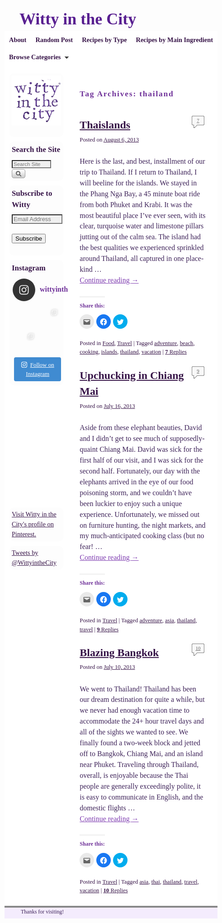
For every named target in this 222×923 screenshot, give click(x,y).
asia (169, 620)
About (17, 39)
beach (187, 343)
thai (155, 882)
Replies (176, 352)
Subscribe (28, 238)
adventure (165, 343)
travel (86, 629)
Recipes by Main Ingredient (174, 39)
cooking (89, 352)
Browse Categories (37, 59)
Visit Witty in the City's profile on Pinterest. (34, 524)
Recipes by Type (104, 39)
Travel (124, 343)
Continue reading (109, 280)
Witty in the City (77, 19)
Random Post (54, 39)
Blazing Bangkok (119, 652)
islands (109, 352)
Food (108, 343)
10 (198, 648)
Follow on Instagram (37, 369)
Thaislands (105, 125)
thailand (129, 352)
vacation (151, 352)
